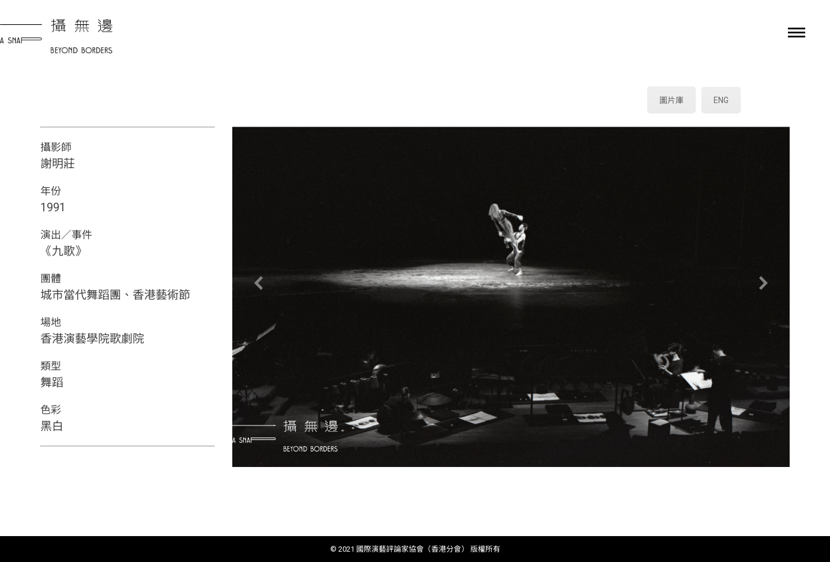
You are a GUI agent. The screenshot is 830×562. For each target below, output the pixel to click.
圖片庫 (671, 100)
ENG (721, 100)
